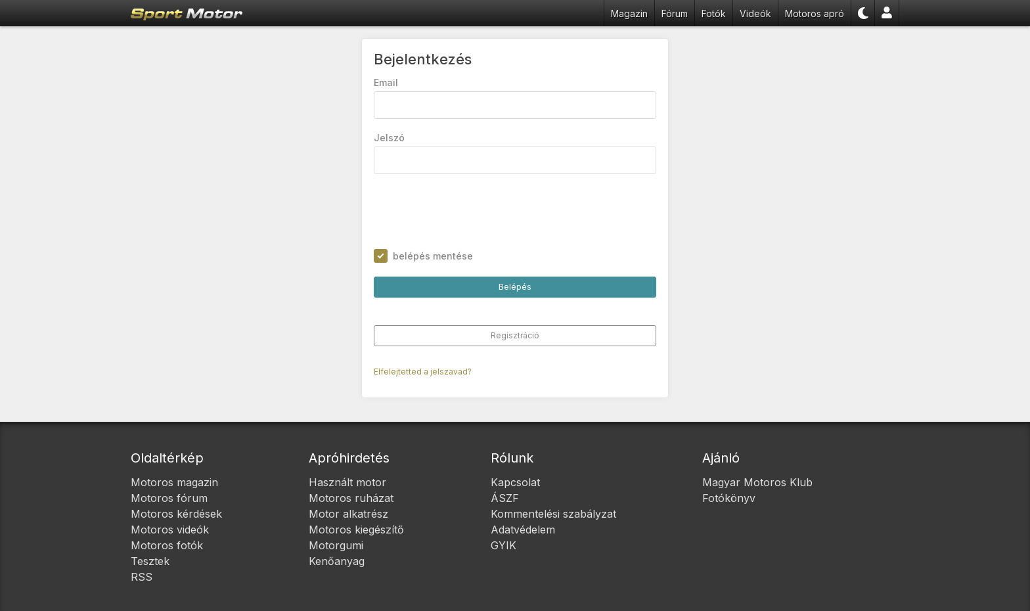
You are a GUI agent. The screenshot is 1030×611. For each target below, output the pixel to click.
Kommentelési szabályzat (553, 513)
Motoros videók (170, 529)
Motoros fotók (167, 545)
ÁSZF (505, 498)
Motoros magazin (174, 482)
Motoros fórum (169, 498)
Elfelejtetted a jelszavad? (423, 371)
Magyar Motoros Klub (757, 482)
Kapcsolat (515, 482)
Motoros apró (814, 13)
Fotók (714, 13)
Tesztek (150, 561)
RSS (141, 576)
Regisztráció (515, 335)
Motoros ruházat (351, 498)
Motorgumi (336, 545)
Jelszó (389, 137)
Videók (755, 13)
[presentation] (473, 211)
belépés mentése (433, 255)
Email (386, 82)
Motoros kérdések (176, 513)
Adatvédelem (523, 529)
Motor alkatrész (348, 513)
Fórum (674, 13)
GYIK (503, 545)
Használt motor (347, 482)
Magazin (629, 13)
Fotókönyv (728, 498)
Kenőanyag (337, 561)
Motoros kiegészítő (356, 529)
